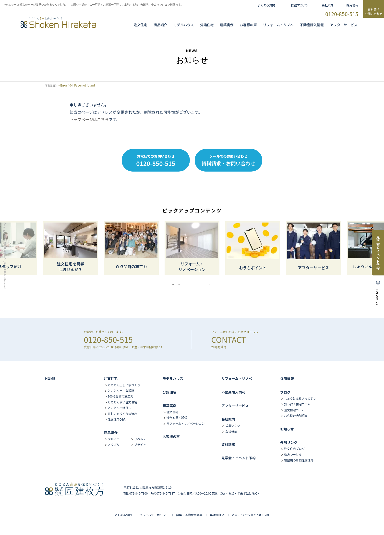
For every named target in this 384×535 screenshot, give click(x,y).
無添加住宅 (217, 515)
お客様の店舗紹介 (296, 415)
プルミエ (114, 439)
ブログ (285, 392)
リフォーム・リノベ (278, 24)
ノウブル (114, 444)
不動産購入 (52, 85)
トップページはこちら (89, 119)
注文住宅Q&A (116, 419)
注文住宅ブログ (294, 449)
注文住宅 (140, 24)
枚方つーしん (293, 454)
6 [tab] (205, 284)
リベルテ (140, 439)
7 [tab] (211, 284)
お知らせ (287, 428)
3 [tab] (186, 284)
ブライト (140, 444)
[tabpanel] (192, 248)
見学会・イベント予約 (238, 457)
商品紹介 (160, 24)
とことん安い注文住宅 (122, 402)
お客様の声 (248, 24)
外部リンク (288, 442)
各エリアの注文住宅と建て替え (251, 515)
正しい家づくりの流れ (122, 413)
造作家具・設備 (177, 417)
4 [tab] (192, 284)
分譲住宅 (207, 24)
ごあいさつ (232, 425)
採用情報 (352, 5)
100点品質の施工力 (120, 396)
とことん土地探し (119, 408)
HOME (50, 378)
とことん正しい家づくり (124, 385)
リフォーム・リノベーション (185, 423)
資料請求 (228, 444)
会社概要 (231, 431)
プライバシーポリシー (154, 515)
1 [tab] (174, 284)
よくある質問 (266, 5)
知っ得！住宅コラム (297, 404)
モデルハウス (173, 378)
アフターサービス (343, 24)
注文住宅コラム (294, 410)
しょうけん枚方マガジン (300, 398)
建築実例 (227, 24)
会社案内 (328, 5)
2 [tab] (180, 284)
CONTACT (228, 339)
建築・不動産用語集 (189, 515)
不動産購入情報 (312, 24)
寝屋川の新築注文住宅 (298, 460)
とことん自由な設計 (121, 390)
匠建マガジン (300, 5)
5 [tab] (198, 284)
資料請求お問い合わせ (373, 11)
